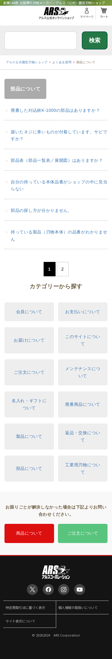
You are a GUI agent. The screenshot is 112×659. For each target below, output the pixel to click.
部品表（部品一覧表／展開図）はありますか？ (57, 160)
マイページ (86, 16)
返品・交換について (82, 436)
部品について (29, 468)
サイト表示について (20, 621)
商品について (29, 533)
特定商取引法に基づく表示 (25, 607)
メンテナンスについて (82, 372)
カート (104, 16)
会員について (29, 311)
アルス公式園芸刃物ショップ (26, 62)
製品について (29, 436)
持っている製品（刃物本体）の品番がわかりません (59, 236)
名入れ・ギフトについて (29, 404)
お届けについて (29, 340)
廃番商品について (82, 404)
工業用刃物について (82, 468)
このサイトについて (82, 340)
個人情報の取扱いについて (78, 607)
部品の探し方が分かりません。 (41, 210)
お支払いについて (82, 311)
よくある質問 (61, 62)
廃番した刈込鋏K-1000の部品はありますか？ (55, 110)
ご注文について (29, 372)
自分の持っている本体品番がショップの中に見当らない (59, 185)
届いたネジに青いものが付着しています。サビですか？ (59, 135)
